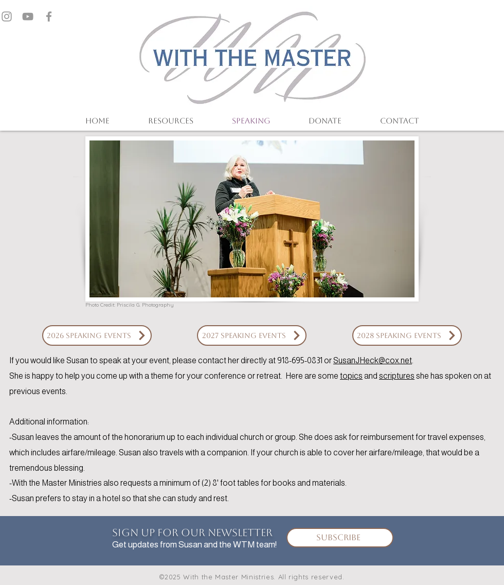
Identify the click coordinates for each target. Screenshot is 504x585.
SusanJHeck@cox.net (372, 360)
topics (351, 375)
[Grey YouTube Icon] (27, 16)
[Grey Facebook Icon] (49, 16)
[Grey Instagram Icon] (6, 16)
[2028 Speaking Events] (407, 335)
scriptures (397, 375)
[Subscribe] (339, 537)
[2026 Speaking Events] (97, 335)
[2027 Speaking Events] (252, 335)
